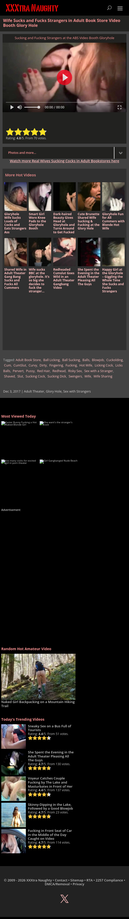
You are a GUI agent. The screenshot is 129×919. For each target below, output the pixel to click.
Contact (61, 880)
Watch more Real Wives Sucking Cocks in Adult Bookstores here (64, 160)
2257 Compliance (109, 880)
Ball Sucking (71, 360)
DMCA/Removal (57, 884)
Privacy (78, 884)
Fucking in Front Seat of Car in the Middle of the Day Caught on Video (50, 834)
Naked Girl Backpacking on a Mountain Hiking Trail (38, 703)
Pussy (30, 371)
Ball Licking (51, 360)
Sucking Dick (56, 376)
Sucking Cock (35, 376)
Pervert (18, 371)
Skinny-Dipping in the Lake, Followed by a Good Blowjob (50, 806)
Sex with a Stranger (98, 371)
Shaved (9, 376)
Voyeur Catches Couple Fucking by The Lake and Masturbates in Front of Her (50, 782)
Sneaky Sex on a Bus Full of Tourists (49, 728)
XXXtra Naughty (39, 880)
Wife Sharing (103, 376)
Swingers (75, 376)
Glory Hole (53, 391)
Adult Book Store (28, 360)
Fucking (71, 365)
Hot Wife (85, 365)
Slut (20, 376)
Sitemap (76, 880)
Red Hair (43, 371)
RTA (90, 880)
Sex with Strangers (77, 391)
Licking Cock (104, 365)
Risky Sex (75, 371)
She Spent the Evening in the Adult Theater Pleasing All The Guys (51, 756)
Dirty (43, 365)
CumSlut (20, 365)
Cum (7, 365)
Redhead (59, 371)
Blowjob (98, 360)
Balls (85, 360)
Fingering (56, 365)
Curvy (33, 365)
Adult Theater (34, 391)
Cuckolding (114, 360)
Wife (87, 376)
